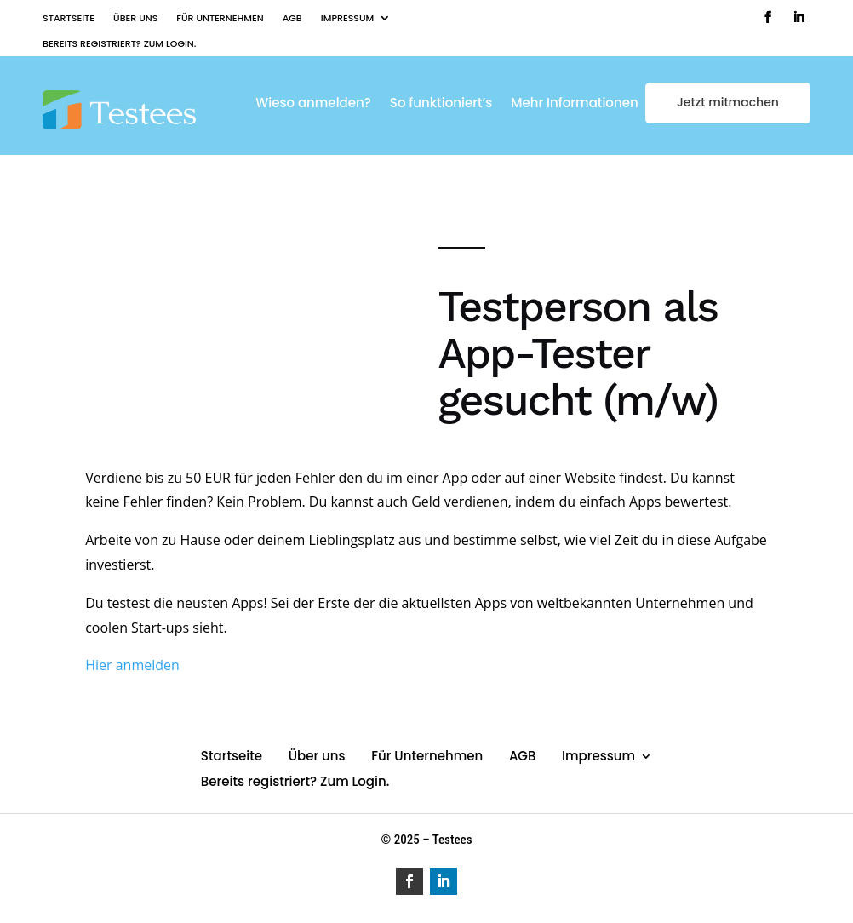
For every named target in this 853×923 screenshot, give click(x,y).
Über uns (135, 18)
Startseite (68, 18)
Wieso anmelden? (313, 104)
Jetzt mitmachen (728, 102)
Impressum (347, 18)
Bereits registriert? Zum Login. (119, 43)
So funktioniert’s (441, 104)
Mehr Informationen (574, 104)
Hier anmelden (132, 665)
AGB (292, 18)
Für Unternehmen (219, 18)
